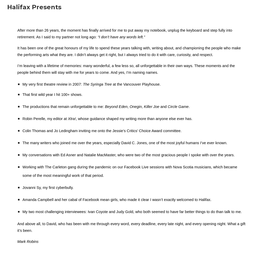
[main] (131, 136)
